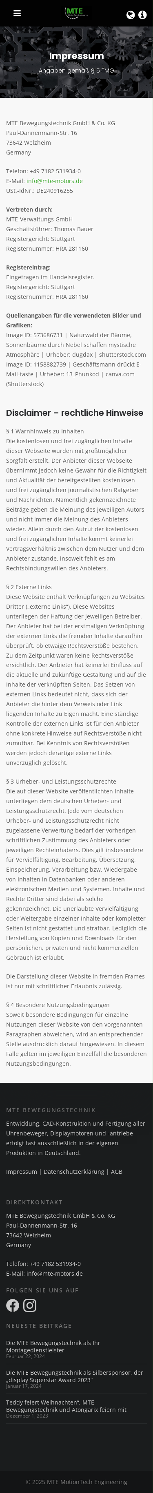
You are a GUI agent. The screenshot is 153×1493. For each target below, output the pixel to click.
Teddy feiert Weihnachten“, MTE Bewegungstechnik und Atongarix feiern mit (66, 1406)
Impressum (21, 1171)
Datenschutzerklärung (74, 1171)
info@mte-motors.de (55, 181)
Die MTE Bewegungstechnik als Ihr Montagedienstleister (53, 1346)
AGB (116, 1171)
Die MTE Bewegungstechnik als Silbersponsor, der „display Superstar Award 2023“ (74, 1376)
